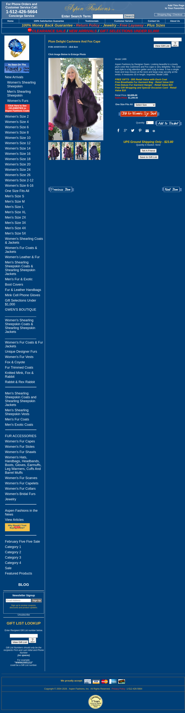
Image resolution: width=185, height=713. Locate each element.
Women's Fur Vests (19, 357)
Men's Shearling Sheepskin (19, 93)
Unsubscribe (24, 615)
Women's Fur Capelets (21, 483)
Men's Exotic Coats (19, 424)
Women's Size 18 (17, 159)
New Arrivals (14, 77)
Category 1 (13, 547)
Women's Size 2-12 (19, 180)
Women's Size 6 (17, 127)
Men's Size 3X (15, 223)
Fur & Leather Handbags (23, 290)
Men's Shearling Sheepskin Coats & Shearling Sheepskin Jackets (20, 268)
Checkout (177, 14)
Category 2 (13, 552)
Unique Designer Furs (21, 351)
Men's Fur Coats (17, 419)
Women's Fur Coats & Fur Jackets (24, 344)
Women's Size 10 (17, 138)
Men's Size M (15, 201)
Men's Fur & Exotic (18, 279)
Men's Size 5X (15, 233)
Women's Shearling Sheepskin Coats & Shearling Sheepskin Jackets (20, 326)
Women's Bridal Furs (20, 494)
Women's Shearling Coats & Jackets (24, 240)
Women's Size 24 (17, 169)
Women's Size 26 (17, 175)
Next (172, 189)
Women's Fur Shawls (20, 452)
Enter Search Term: (76, 16)
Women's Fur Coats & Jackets (21, 250)
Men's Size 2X (15, 217)
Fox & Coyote (15, 362)
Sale (8, 568)
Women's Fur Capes (20, 441)
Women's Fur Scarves (21, 478)
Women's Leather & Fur (22, 257)
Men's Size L (14, 207)
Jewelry (10, 499)
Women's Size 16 (17, 154)
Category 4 (13, 563)
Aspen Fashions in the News (21, 512)
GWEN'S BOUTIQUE (20, 309)
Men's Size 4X (15, 228)
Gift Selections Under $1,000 (20, 302)
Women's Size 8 (17, 132)
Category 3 (13, 557)
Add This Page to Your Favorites (175, 7)
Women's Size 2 (17, 116)
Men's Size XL (15, 212)
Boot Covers (14, 284)
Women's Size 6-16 (19, 185)
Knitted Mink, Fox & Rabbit (19, 374)
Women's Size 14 (17, 148)
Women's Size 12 (17, 143)
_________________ (20, 315)
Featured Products (18, 573)
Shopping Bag (164, 14)
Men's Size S (14, 196)
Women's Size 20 (17, 164)
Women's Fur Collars (20, 488)
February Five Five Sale (22, 541)
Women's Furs (17, 101)
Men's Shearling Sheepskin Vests (17, 412)
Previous (61, 189)
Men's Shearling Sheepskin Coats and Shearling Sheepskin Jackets (20, 399)
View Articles (14, 520)
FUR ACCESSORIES (20, 436)
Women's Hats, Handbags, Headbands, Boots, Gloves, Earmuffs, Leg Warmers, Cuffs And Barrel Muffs (23, 464)
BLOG (23, 585)
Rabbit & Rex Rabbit (20, 382)
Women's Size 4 (17, 122)
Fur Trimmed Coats (19, 367)
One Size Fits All (17, 191)
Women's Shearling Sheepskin (21, 84)
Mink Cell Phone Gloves (22, 295)
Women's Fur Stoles (20, 446)
